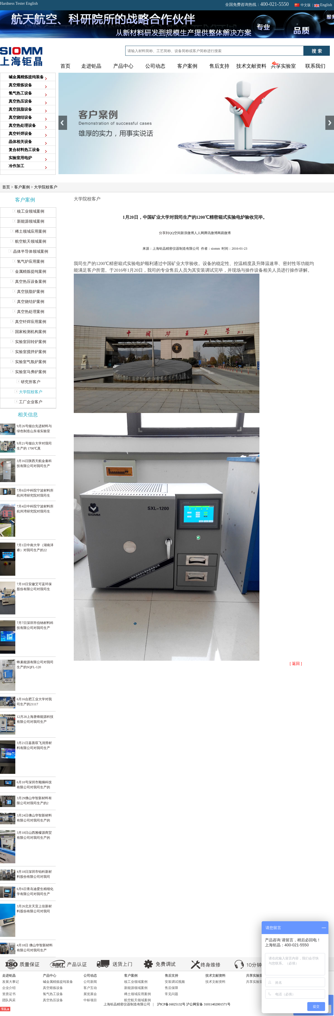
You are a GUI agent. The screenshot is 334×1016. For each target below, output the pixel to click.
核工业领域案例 (28, 211)
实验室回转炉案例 (28, 342)
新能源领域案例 (28, 221)
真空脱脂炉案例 (28, 292)
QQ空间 (174, 233)
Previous (62, 123)
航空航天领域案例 (28, 241)
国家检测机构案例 (28, 332)
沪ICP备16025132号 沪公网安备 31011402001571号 (193, 1004)
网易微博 (224, 233)
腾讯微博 (210, 233)
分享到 (164, 233)
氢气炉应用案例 (28, 261)
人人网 (199, 233)
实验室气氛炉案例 (28, 362)
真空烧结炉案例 (28, 302)
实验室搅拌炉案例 (28, 352)
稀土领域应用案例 (28, 231)
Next (329, 123)
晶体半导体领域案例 (28, 251)
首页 (65, 66)
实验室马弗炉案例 (28, 372)
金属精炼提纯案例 (28, 271)
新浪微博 (187, 233)
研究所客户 (28, 382)
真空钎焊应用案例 (28, 322)
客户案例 (22, 187)
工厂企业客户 (28, 402)
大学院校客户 (45, 187)
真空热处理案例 (28, 312)
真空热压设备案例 (28, 281)
